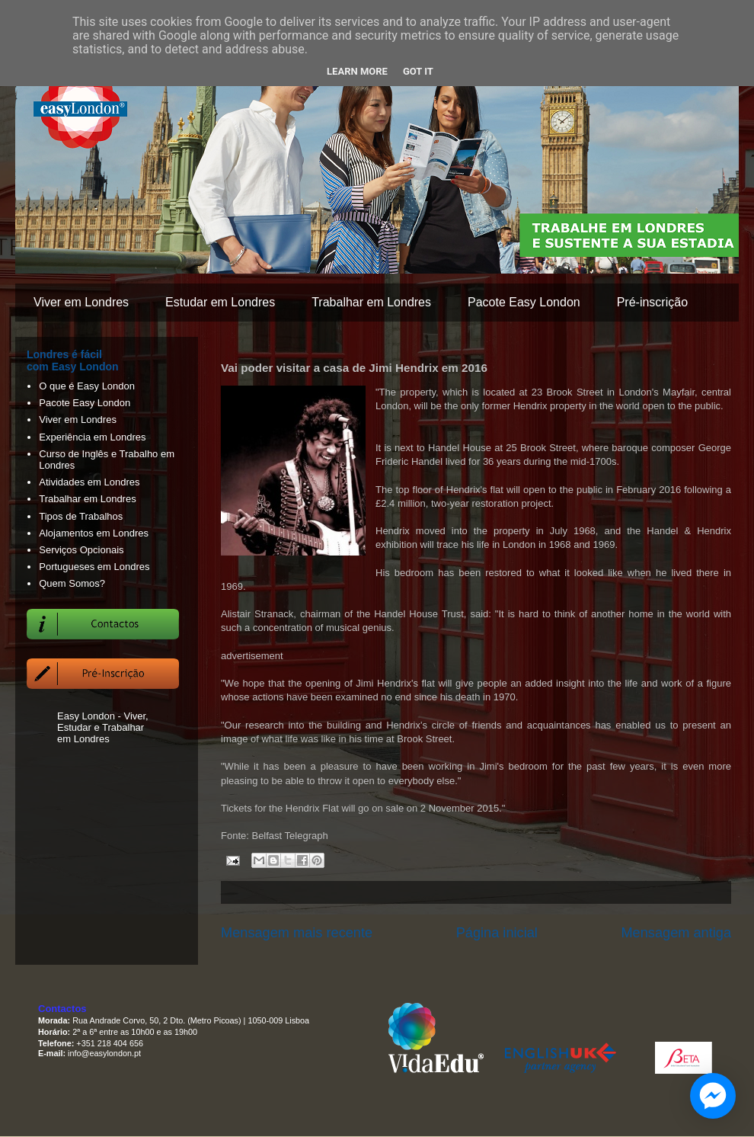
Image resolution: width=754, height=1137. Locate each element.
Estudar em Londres (220, 302)
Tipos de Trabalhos (81, 516)
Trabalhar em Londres (371, 302)
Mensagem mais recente (296, 932)
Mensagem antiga (676, 932)
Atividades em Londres (89, 482)
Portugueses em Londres (94, 566)
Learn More (357, 71)
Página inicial (497, 932)
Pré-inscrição (652, 302)
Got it (418, 71)
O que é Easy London (87, 386)
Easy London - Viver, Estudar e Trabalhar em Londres (103, 727)
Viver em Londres (81, 302)
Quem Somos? (72, 583)
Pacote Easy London (524, 302)
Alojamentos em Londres (94, 533)
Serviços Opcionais (81, 550)
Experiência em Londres (92, 437)
